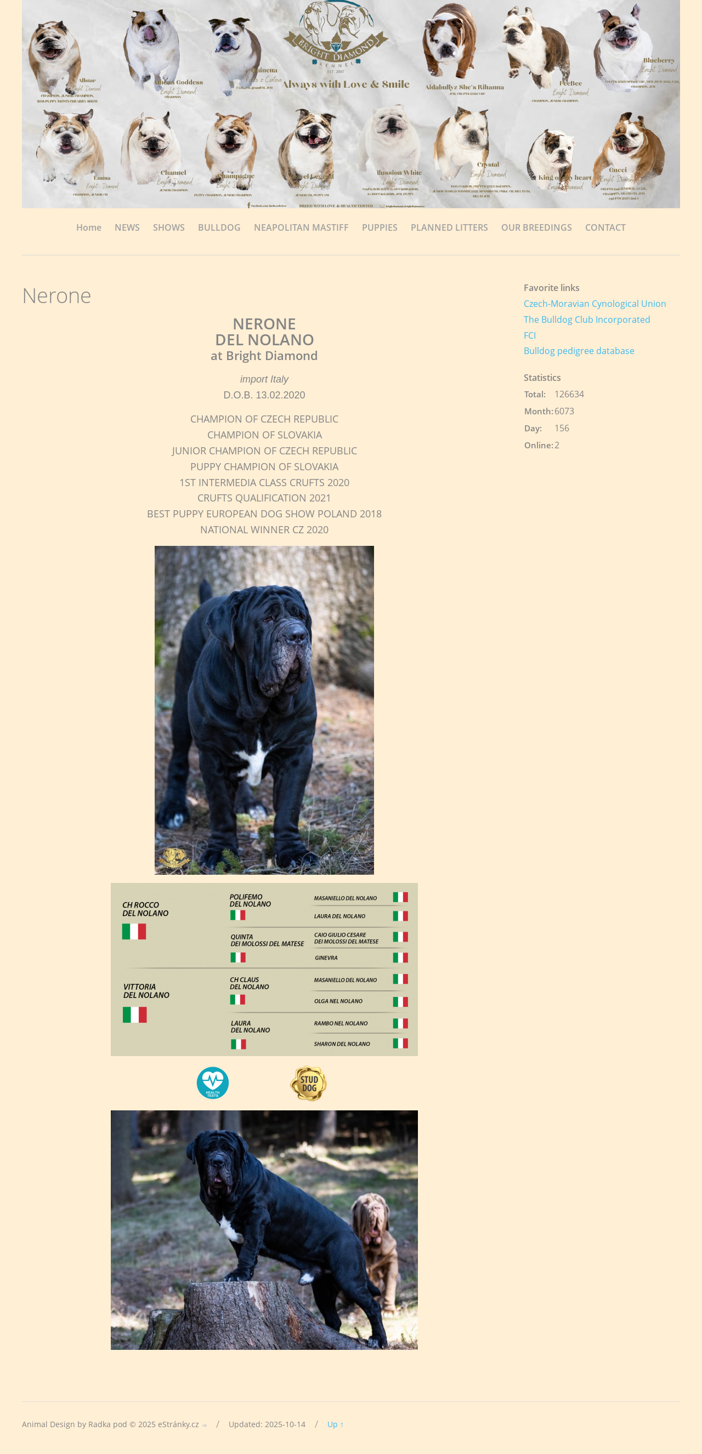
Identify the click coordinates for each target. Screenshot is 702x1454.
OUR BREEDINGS (536, 227)
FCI (530, 335)
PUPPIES (380, 227)
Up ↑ (335, 1424)
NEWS (127, 227)
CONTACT (605, 227)
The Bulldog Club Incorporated (587, 319)
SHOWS (169, 227)
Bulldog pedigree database (579, 351)
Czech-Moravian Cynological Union (595, 304)
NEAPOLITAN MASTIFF (301, 227)
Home (88, 227)
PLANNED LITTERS (449, 227)
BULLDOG (219, 227)
